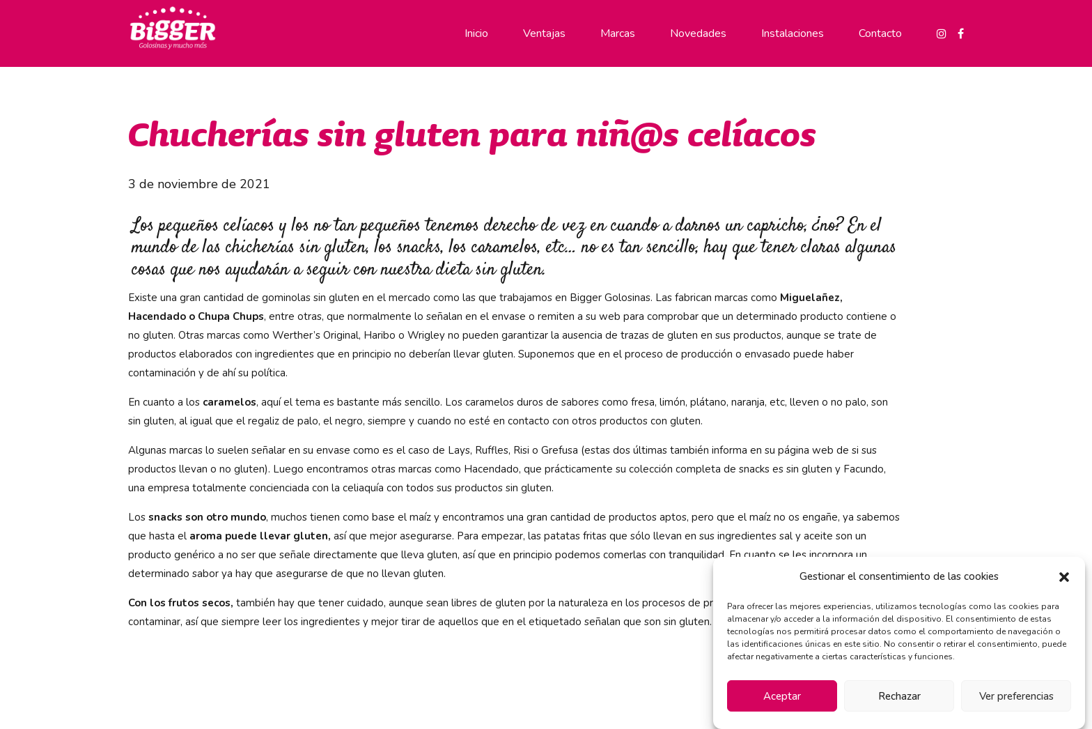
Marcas (617, 33)
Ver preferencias (1016, 696)
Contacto (880, 33)
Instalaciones (792, 33)
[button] (1064, 577)
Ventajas (544, 33)
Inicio (476, 33)
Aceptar (782, 696)
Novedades (698, 33)
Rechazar (899, 696)
